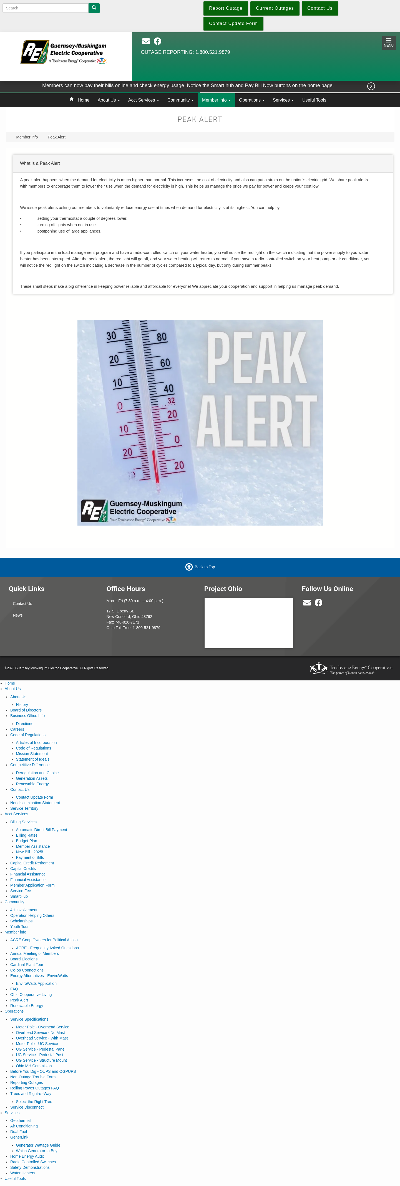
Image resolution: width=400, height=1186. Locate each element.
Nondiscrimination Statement (35, 803)
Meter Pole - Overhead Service (42, 1027)
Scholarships (21, 921)
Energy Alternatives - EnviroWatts (39, 975)
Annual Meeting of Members (34, 953)
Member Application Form (32, 885)
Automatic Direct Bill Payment (41, 829)
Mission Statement (32, 753)
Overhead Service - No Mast (40, 1032)
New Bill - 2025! (29, 852)
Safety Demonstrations (30, 1167)
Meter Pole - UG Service (37, 1043)
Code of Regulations (28, 735)
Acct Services (143, 100)
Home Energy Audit (27, 1156)
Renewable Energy (32, 784)
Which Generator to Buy (36, 1151)
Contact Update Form (34, 797)
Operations (252, 100)
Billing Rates (26, 835)
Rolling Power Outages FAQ (34, 1088)
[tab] (203, 164)
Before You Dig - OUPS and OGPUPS (43, 1071)
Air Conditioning (24, 1126)
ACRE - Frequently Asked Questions (47, 948)
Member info (216, 100)
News (17, 615)
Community (180, 100)
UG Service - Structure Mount (41, 1060)
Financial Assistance (28, 874)
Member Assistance (33, 846)
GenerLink (19, 1137)
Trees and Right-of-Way (30, 1093)
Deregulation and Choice (37, 773)
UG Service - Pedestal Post (39, 1055)
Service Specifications (29, 1019)
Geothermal (20, 1120)
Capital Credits (23, 868)
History (22, 704)
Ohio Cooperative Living (31, 994)
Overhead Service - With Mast (42, 1038)
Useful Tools (314, 100)
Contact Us (22, 603)
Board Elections (23, 959)
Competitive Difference (29, 765)
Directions (24, 723)
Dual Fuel (18, 1131)
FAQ (14, 989)
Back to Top (205, 566)
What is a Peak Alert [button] (40, 163)
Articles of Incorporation (36, 742)
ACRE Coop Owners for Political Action (44, 940)
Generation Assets (31, 778)
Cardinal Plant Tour (26, 964)
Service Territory (24, 808)
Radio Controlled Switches (33, 1162)
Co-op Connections (27, 970)
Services (283, 100)
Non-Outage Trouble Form (33, 1077)
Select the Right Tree (34, 1101)
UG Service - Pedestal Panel (40, 1049)
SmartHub (19, 896)
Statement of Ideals (32, 759)
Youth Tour (19, 926)
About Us (109, 100)
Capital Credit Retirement (32, 863)
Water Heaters (22, 1173)
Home (83, 100)
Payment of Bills (30, 857)
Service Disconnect (27, 1107)
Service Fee (20, 891)
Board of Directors (26, 710)
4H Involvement (23, 910)
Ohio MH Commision (34, 1066)
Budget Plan (26, 841)
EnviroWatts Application (36, 983)
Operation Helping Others (32, 915)
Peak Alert (19, 1000)
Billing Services (23, 822)
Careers (17, 729)
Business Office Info (27, 715)
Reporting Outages (26, 1082)
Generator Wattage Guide (38, 1145)
